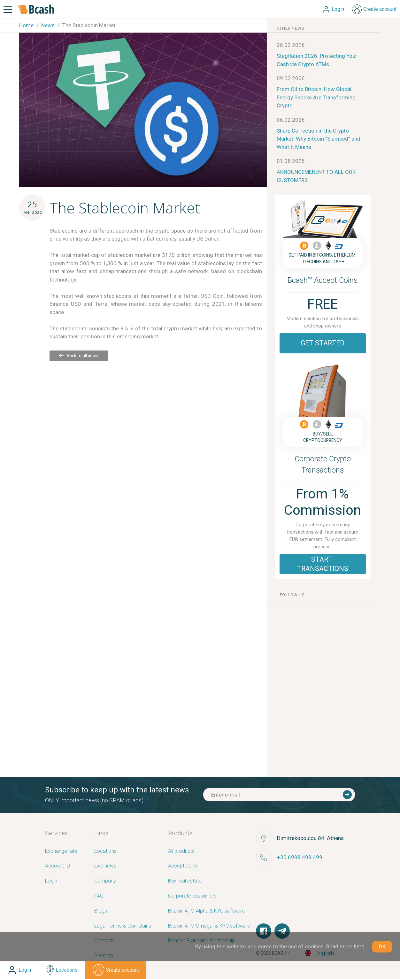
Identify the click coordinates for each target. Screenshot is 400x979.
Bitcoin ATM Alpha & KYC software (206, 911)
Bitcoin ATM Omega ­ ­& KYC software (209, 926)
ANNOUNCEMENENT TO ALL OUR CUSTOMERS (316, 176)
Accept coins (183, 866)
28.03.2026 (291, 45)
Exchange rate (61, 851)
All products (181, 851)
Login (51, 881)
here (359, 946)
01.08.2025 (291, 161)
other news (290, 28)
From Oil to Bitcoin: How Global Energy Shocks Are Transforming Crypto (316, 97)
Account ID (57, 866)
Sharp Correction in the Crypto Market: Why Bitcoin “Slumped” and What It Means (318, 138)
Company (105, 881)
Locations (105, 851)
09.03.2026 (291, 78)
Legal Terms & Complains (122, 926)
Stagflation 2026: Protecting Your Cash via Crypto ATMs (317, 60)
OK (382, 946)
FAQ (99, 896)
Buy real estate (185, 881)
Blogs (100, 911)
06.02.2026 (291, 120)
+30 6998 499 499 (299, 857)
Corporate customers (192, 896)
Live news (105, 866)
